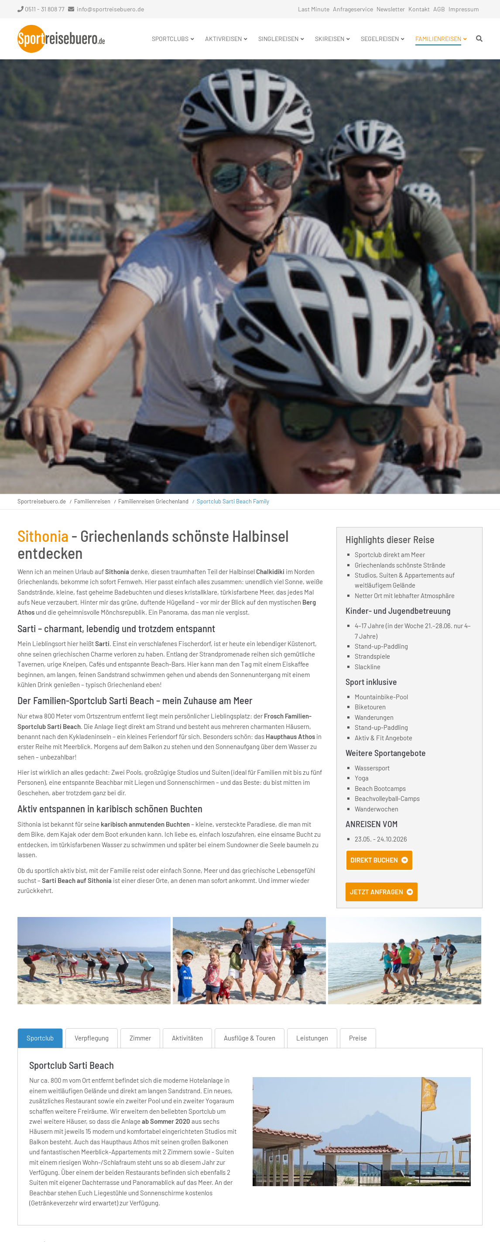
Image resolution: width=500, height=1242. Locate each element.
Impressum (464, 9)
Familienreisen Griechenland (153, 501)
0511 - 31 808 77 (41, 9)
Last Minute (313, 9)
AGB (439, 9)
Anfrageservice (353, 9)
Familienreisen (92, 501)
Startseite (61, 39)
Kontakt (419, 9)
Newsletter (391, 9)
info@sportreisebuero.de (110, 9)
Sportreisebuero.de (41, 501)
